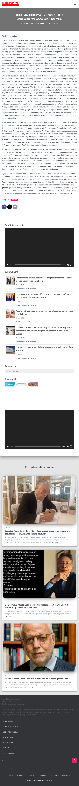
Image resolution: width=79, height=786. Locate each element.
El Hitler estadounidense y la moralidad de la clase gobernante (36, 678)
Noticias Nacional (10, 727)
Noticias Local (9, 721)
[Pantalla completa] (71, 265)
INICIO (11, 776)
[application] (39, 247)
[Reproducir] (8, 265)
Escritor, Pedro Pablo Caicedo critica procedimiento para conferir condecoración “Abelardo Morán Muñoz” (37, 532)
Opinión (14, 199)
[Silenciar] (68, 265)
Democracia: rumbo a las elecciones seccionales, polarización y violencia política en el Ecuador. (36, 606)
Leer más (54, 542)
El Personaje (8, 753)
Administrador (22, 289)
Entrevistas (8, 742)
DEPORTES (30, 776)
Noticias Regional (10, 732)
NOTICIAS (20, 776)
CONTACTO (65, 776)
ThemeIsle (48, 781)
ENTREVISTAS (54, 776)
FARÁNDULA (42, 776)
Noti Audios (8, 737)
